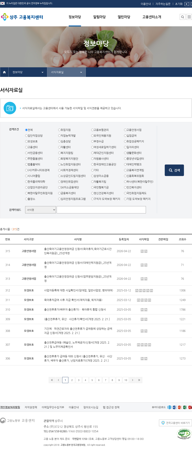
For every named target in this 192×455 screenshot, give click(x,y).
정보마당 (17, 72)
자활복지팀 (100, 181)
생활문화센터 (134, 152)
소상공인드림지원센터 (73, 175)
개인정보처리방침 (10, 407)
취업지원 (66, 129)
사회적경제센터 (69, 170)
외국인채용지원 (102, 135)
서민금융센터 (35, 152)
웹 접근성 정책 (111, 407)
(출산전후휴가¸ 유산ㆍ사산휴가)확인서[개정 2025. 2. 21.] (77, 319)
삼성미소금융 (101, 175)
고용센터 (33, 147)
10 (125, 380)
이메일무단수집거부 (53, 407)
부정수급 (99, 141)
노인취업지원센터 (71, 164)
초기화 (179, 2)
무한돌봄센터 (35, 158)
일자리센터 (133, 147)
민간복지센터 (134, 187)
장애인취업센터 (69, 181)
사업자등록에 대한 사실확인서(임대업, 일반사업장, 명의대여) (78, 290)
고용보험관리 (101, 129)
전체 (30, 129)
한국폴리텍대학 (36, 181)
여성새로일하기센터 (105, 147)
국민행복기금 (101, 187)
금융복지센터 (68, 193)
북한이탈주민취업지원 (40, 193)
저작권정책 (31, 407)
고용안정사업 (134, 129)
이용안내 (146, 3)
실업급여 (132, 135)
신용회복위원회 (135, 175)
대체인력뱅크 (134, 164)
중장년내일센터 (135, 158)
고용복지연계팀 (135, 170)
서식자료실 (57, 72)
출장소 (31, 198)
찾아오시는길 (90, 407)
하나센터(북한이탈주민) (140, 181)
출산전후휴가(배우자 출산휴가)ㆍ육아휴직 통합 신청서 (75, 309)
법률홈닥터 (34, 164)
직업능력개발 (68, 135)
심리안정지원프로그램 (73, 198)
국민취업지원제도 (136, 193)
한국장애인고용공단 (105, 164)
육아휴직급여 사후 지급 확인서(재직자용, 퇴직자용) (73, 299)
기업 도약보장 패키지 (139, 198)
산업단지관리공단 (38, 187)
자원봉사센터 (101, 158)
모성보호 (33, 141)
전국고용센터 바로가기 (178, 422)
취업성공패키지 (135, 141)
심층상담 (66, 141)
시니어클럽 (34, 175)
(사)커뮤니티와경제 (39, 170)
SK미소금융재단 (70, 187)
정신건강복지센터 (104, 193)
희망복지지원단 (69, 158)
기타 (96, 170)
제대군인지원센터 (104, 152)
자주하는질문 (163, 3)
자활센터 (66, 147)
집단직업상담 (35, 135)
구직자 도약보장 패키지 (107, 198)
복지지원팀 (67, 152)
